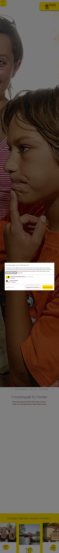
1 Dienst (12, 278)
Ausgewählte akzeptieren (33, 287)
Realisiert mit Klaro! (10, 287)
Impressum (19, 272)
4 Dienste (13, 282)
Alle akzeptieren (47, 287)
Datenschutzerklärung (11, 272)
